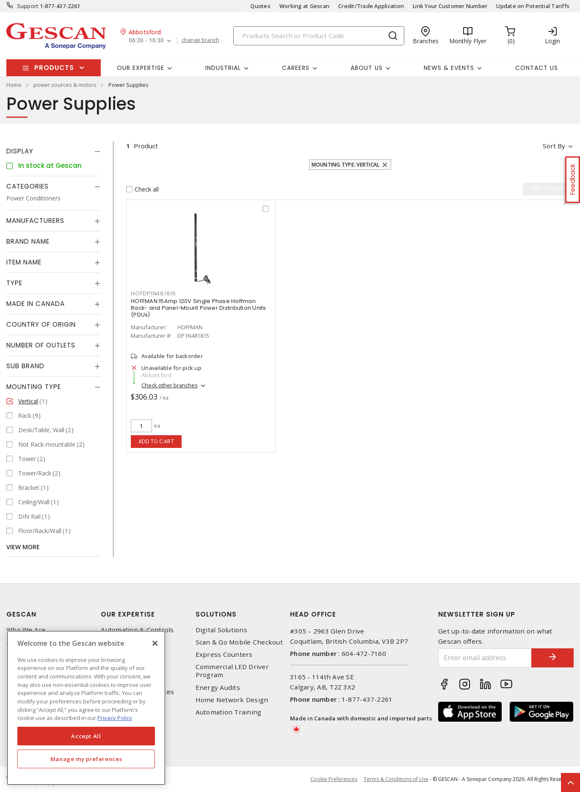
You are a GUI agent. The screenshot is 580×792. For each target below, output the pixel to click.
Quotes (260, 6)
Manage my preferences (86, 759)
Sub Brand (25, 365)
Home (14, 85)
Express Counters (224, 654)
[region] (86, 708)
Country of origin (41, 324)
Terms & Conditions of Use (396, 779)
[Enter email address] (485, 657)
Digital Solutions (221, 630)
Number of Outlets (40, 345)
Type (14, 282)
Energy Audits (218, 688)
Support (28, 6)
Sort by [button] (554, 146)
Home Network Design (232, 700)
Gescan (21, 614)
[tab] (53, 151)
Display (19, 151)
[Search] (318, 35)
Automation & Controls (137, 630)
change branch (200, 40)
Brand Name (28, 241)
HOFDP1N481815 (153, 293)
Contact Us (536, 68)
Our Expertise (128, 614)
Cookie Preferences (333, 779)
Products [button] (54, 67)
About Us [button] (367, 68)
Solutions (216, 614)
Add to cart (156, 441)
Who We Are (26, 630)
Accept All (86, 736)
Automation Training (229, 712)
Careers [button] (295, 68)
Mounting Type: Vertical (346, 164)
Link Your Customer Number (450, 6)
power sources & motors (65, 85)
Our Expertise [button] (140, 68)
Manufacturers (35, 220)
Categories (27, 186)
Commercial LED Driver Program (232, 671)
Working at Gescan (304, 6)
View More (23, 547)
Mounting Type (33, 386)
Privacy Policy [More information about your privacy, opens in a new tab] (114, 718)
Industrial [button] (223, 68)
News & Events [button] (449, 68)
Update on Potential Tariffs (532, 6)
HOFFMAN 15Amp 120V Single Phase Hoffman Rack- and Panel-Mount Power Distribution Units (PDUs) (198, 307)
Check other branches (169, 385)
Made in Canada (35, 303)
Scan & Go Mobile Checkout (239, 642)
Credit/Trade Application (371, 6)
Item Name (23, 262)
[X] (155, 643)
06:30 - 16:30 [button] (146, 40)
